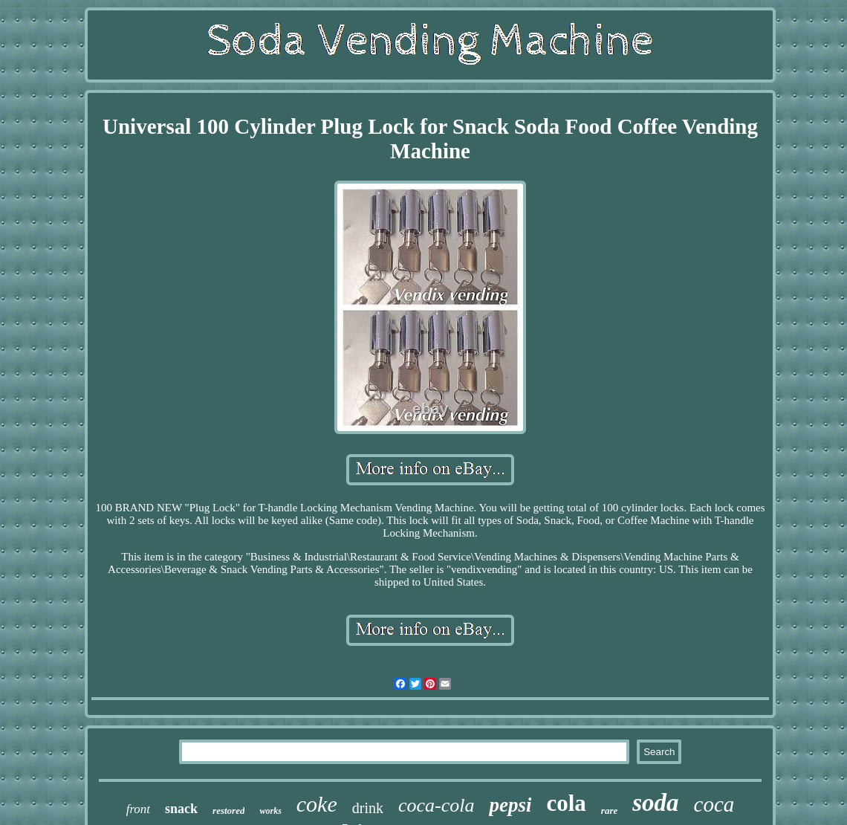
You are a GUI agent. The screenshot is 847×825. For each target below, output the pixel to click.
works (270, 811)
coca (714, 804)
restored (228, 810)
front (138, 809)
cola (565, 803)
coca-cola (436, 805)
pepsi (510, 805)
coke (316, 804)
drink (367, 808)
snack (181, 808)
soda (655, 802)
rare (609, 810)
